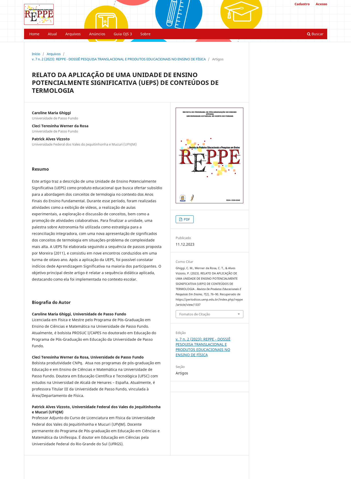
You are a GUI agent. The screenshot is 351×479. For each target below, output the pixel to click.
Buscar (315, 33)
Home (34, 33)
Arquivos (73, 33)
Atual (52, 33)
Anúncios (97, 33)
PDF (186, 219)
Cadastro (302, 4)
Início (36, 53)
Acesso (321, 4)
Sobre (145, 33)
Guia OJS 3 (123, 33)
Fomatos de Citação (194, 314)
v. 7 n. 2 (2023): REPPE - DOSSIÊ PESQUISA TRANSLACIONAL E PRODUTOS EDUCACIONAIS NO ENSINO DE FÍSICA (119, 59)
